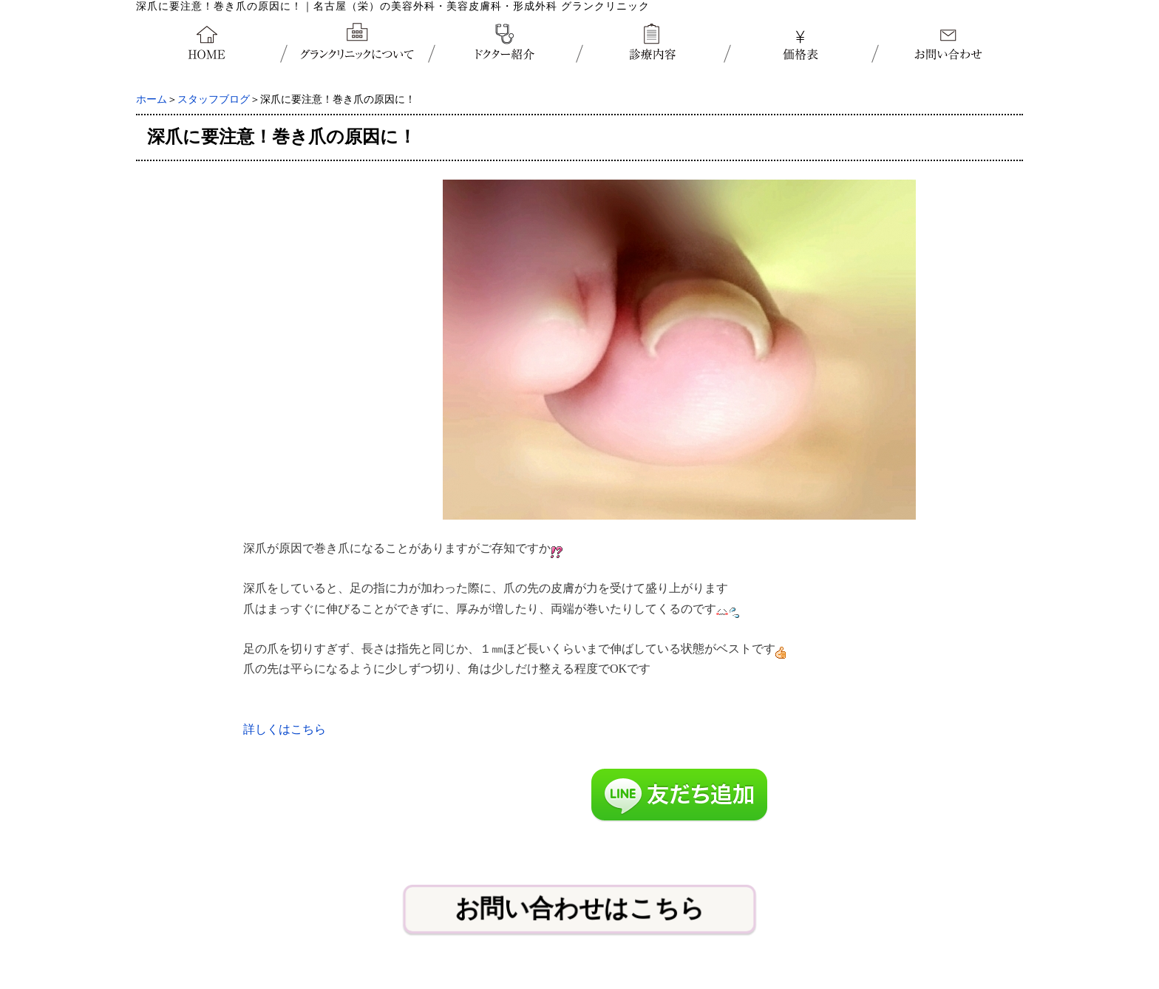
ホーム (151, 99)
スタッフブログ (213, 99)
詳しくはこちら (284, 729)
